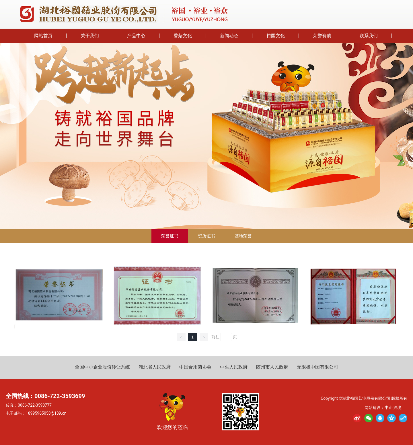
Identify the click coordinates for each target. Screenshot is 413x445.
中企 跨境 (393, 407)
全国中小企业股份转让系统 (102, 367)
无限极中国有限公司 (317, 367)
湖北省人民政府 (155, 367)
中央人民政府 (234, 367)
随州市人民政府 (272, 367)
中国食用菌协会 (195, 367)
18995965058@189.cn (46, 413)
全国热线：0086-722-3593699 (45, 396)
